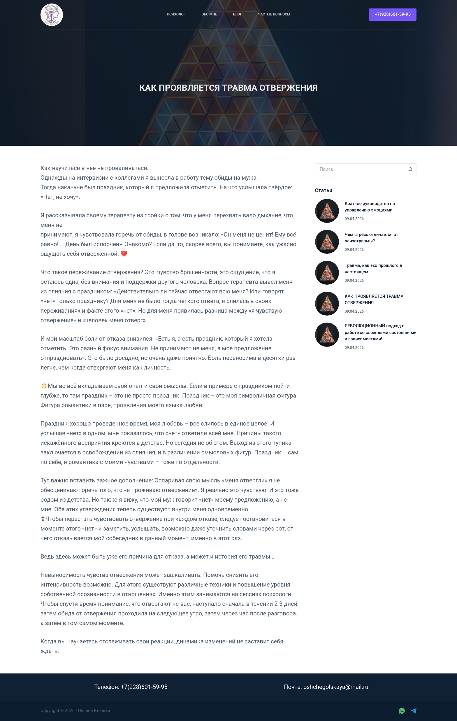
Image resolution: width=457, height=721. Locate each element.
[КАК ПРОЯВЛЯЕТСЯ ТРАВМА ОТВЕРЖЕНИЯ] (327, 304)
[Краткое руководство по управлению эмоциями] (327, 211)
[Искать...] (360, 169)
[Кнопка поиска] (410, 169)
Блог (237, 14)
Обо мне (209, 14)
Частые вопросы (274, 14)
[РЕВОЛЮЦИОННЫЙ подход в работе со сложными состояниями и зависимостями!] (327, 334)
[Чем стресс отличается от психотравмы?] (327, 242)
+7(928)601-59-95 (393, 14)
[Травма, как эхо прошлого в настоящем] (327, 273)
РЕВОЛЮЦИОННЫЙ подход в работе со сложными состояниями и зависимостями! (380, 332)
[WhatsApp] (402, 711)
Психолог (176, 14)
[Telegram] (413, 711)
